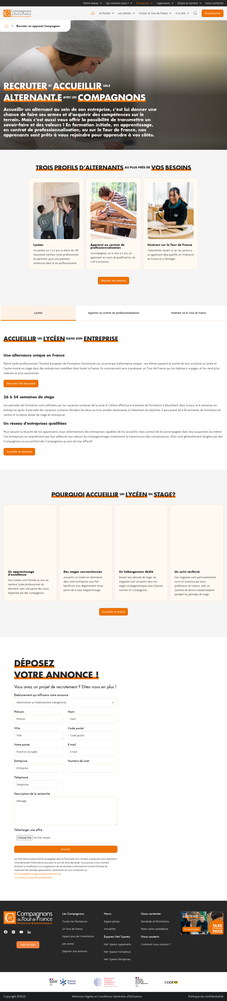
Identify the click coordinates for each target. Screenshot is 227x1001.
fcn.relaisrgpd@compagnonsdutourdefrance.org (37, 873)
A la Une (182, 13)
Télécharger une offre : (29, 830)
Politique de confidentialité (205, 996)
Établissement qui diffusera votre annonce (41, 695)
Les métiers (126, 13)
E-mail (72, 744)
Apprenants (165, 3)
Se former (106, 13)
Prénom (19, 712)
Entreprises (144, 3)
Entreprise (20, 761)
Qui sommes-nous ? (119, 3)
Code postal (76, 728)
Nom (71, 712)
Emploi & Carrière (189, 3)
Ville (17, 728)
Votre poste (22, 744)
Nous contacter (214, 3)
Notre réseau (92, 3)
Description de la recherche (32, 794)
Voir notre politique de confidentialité (33, 877)
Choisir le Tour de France (155, 13)
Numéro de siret (78, 761)
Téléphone (21, 777)
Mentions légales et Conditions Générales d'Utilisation (107, 996)
